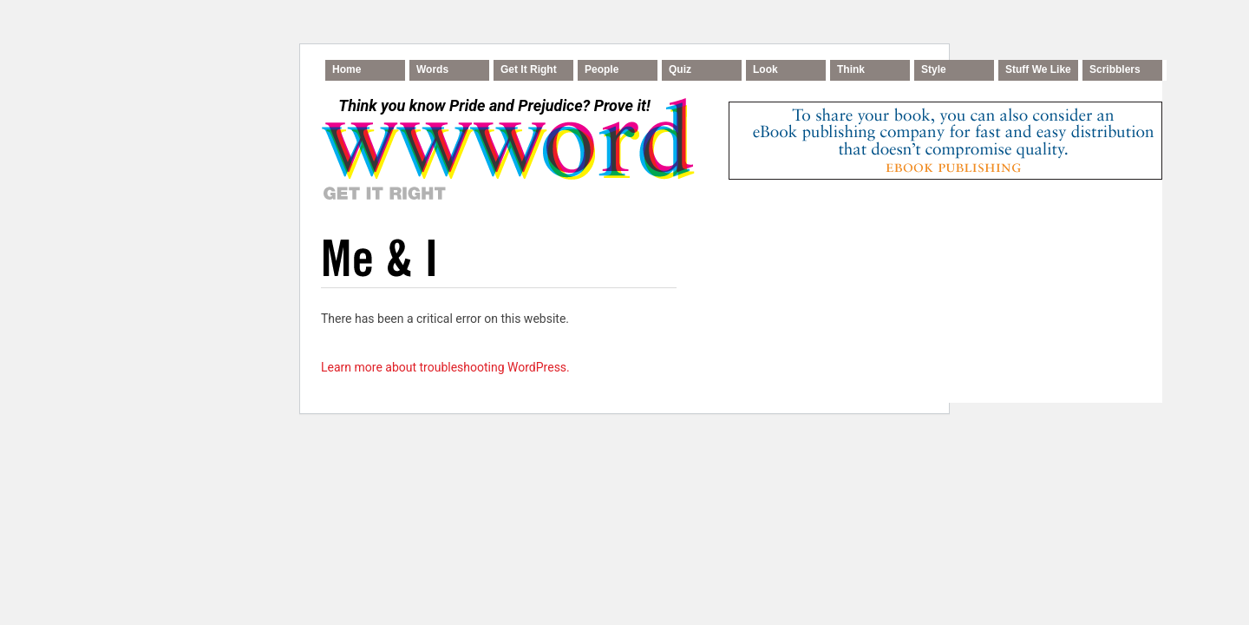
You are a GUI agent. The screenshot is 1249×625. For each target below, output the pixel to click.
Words (432, 69)
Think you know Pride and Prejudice (494, 105)
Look (765, 69)
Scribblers (1115, 69)
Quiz (680, 69)
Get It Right (528, 69)
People (601, 69)
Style (933, 69)
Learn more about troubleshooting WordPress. (445, 367)
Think (851, 69)
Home (346, 69)
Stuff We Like (1038, 69)
